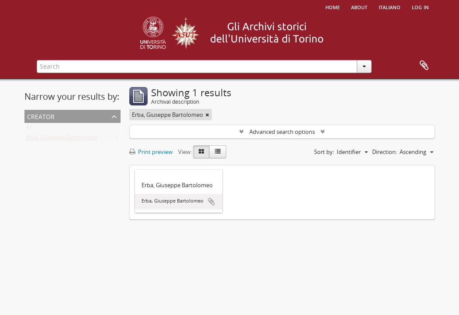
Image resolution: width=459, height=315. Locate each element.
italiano (389, 6)
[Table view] (217, 151)
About (359, 6)
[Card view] (201, 151)
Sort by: (324, 152)
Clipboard (424, 66)
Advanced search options (282, 132)
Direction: (384, 152)
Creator (41, 116)
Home (332, 6)
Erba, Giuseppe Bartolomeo (61, 139)
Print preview (151, 152)
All (29, 129)
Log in (420, 6)
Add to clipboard (211, 201)
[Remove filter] (207, 114)
